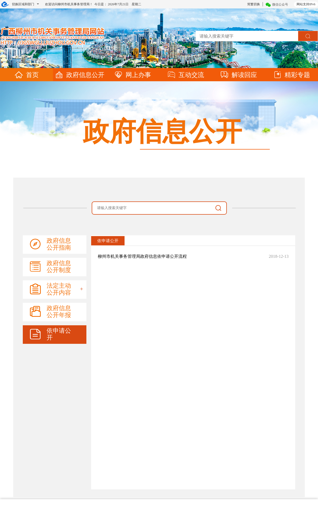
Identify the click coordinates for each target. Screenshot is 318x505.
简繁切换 (253, 4)
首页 (26, 74)
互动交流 (185, 74)
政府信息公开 (79, 74)
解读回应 (238, 74)
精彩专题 (291, 74)
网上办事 (132, 74)
